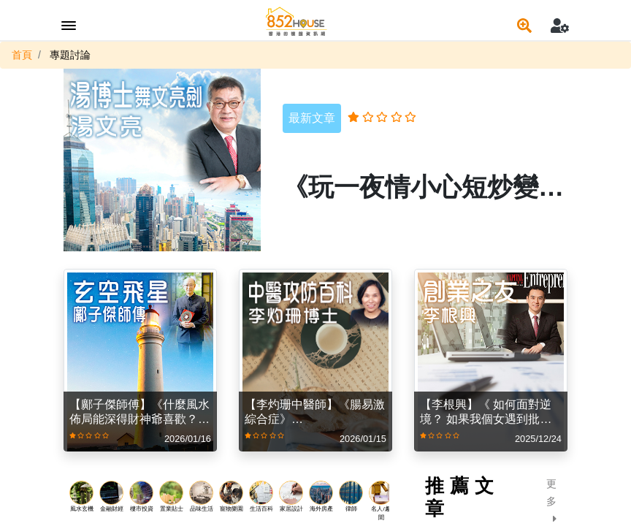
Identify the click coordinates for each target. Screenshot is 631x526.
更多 (551, 501)
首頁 (22, 55)
